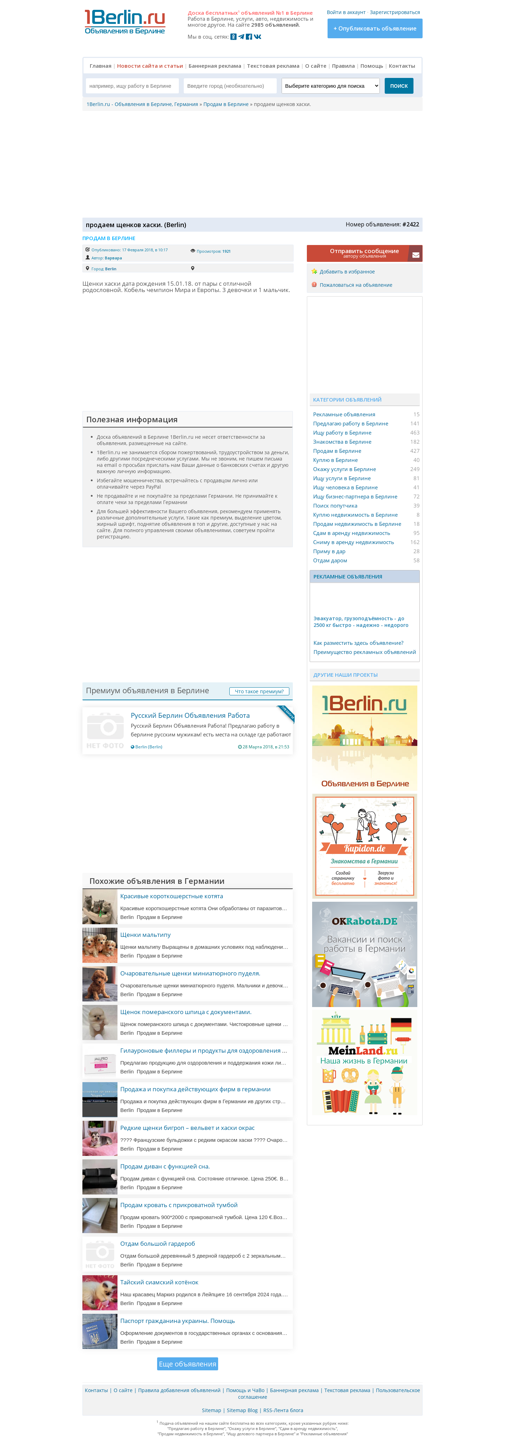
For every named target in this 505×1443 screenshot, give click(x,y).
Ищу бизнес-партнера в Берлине (355, 496)
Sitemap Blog (242, 1410)
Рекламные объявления (344, 414)
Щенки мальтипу (145, 935)
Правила (343, 65)
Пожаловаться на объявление (356, 285)
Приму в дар (329, 551)
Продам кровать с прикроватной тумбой (179, 1205)
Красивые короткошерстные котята (171, 896)
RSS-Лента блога (283, 1410)
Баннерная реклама (215, 65)
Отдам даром (330, 560)
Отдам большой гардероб (157, 1243)
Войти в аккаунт (346, 12)
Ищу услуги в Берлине (342, 478)
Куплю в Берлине (335, 459)
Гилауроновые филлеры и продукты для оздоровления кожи (208, 1050)
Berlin (110, 268)
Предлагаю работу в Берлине (350, 423)
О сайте (315, 65)
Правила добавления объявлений (179, 1390)
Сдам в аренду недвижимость (351, 532)
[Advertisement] (250, 163)
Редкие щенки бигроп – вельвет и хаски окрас (187, 1128)
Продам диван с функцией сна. (165, 1166)
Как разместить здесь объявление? (358, 642)
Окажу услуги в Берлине (344, 468)
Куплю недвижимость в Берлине (355, 514)
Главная (101, 65)
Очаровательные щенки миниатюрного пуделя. (190, 973)
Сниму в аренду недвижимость (353, 541)
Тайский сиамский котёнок (159, 1282)
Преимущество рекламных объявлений (365, 651)
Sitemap (211, 1410)
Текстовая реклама (273, 65)
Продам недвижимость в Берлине (357, 523)
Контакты (402, 65)
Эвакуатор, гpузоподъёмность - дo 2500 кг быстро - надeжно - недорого (361, 621)
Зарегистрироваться (395, 12)
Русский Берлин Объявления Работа (190, 715)
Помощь (372, 65)
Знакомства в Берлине (342, 441)
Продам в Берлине (337, 450)
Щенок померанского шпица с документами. (186, 1012)
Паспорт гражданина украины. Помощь (177, 1321)
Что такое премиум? (259, 691)
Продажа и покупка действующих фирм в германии (195, 1089)
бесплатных (223, 12)
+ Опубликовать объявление (375, 28)
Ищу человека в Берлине (345, 487)
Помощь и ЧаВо (245, 1390)
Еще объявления (187, 1364)
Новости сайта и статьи (150, 65)
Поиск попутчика (335, 505)
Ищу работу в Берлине (342, 432)
